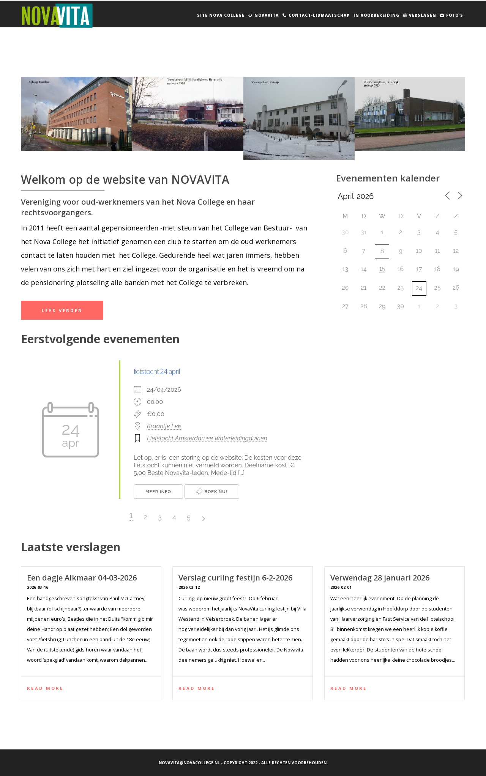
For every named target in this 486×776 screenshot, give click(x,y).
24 (419, 288)
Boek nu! (211, 491)
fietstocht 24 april (157, 371)
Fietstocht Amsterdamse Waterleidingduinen (207, 438)
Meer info (158, 491)
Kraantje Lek (164, 426)
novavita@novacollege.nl (189, 762)
